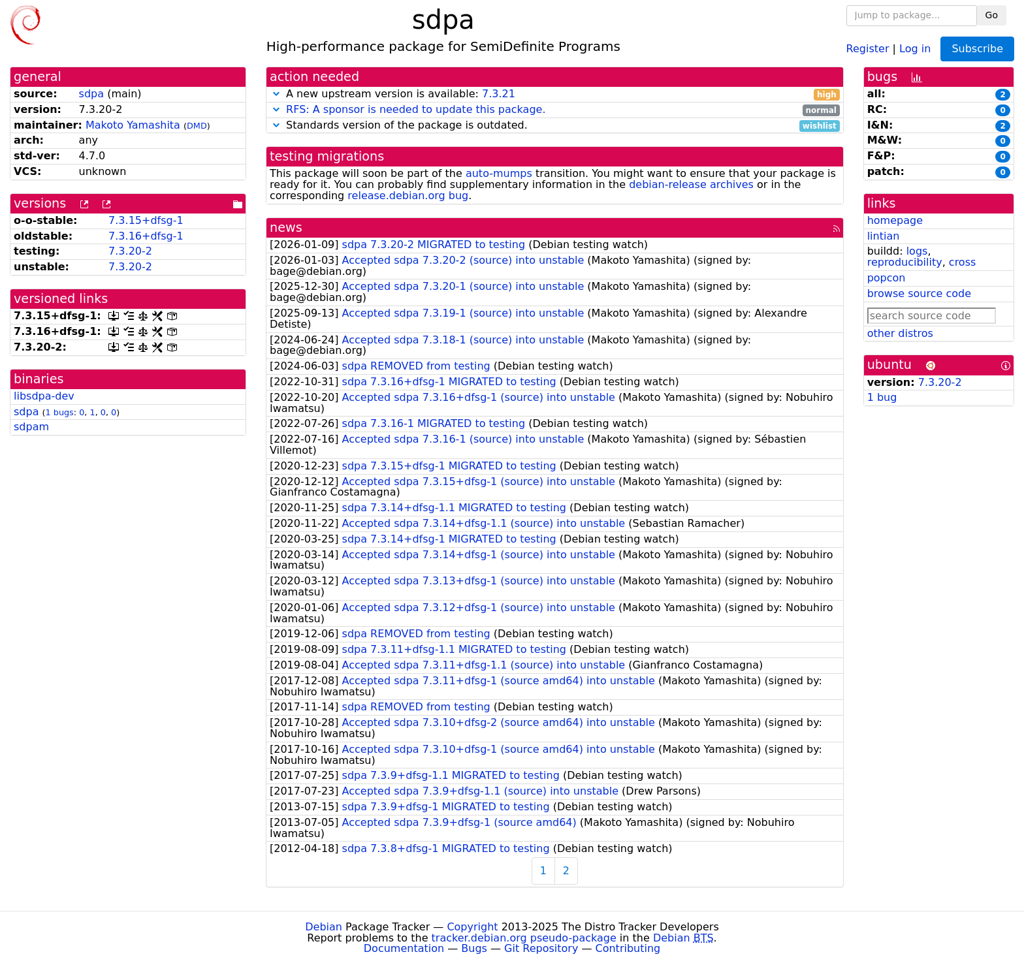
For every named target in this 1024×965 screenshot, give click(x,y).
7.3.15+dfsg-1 (146, 220)
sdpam (31, 426)
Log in (915, 48)
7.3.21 (498, 93)
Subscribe (977, 48)
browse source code (919, 293)
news (286, 227)
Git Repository (541, 948)
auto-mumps (499, 173)
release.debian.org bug (407, 195)
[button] (276, 93)
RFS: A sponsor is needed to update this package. (415, 109)
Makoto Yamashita (133, 125)
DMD (197, 126)
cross (962, 262)
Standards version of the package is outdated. (555, 125)
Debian (323, 927)
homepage (895, 220)
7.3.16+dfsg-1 (146, 236)
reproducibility (904, 262)
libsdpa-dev (44, 396)
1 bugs (60, 412)
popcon (886, 278)
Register (867, 48)
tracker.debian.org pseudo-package (524, 938)
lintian (883, 236)
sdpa (91, 93)
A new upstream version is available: (555, 94)
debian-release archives (691, 184)
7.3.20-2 (130, 251)
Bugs (474, 948)
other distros (900, 333)
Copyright (472, 927)
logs (917, 251)
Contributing (628, 948)
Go (991, 15)
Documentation (404, 948)
